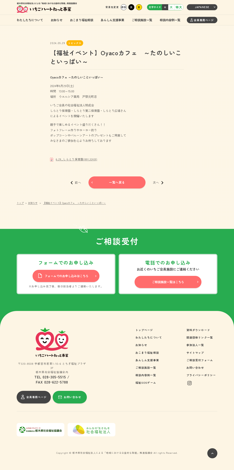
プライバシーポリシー (201, 375)
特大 (179, 7)
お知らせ (56, 20)
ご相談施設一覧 (142, 20)
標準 (123, 7)
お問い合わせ (195, 367)
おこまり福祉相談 (81, 20)
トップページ (144, 330)
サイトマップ (195, 352)
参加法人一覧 (195, 345)
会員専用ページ (202, 20)
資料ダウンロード (198, 330)
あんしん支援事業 (112, 20)
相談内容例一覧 (170, 20)
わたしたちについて (30, 20)
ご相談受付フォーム (199, 360)
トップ (20, 203)
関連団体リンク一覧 (199, 337)
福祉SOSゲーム (145, 382)
